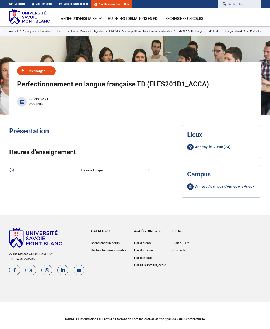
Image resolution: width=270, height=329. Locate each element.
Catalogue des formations (37, 31)
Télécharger (36, 71)
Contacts (178, 250)
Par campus (143, 257)
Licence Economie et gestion (87, 31)
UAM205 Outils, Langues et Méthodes (198, 31)
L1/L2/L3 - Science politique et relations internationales (140, 31)
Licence (61, 31)
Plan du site (180, 243)
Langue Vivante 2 (235, 31)
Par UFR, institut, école (150, 265)
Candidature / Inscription (111, 4)
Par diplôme (143, 243)
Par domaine (143, 250)
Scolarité (17, 3)
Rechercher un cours (184, 18)
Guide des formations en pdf (133, 18)
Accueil (13, 31)
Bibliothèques (42, 3)
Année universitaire (81, 18)
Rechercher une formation (109, 250)
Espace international (73, 3)
